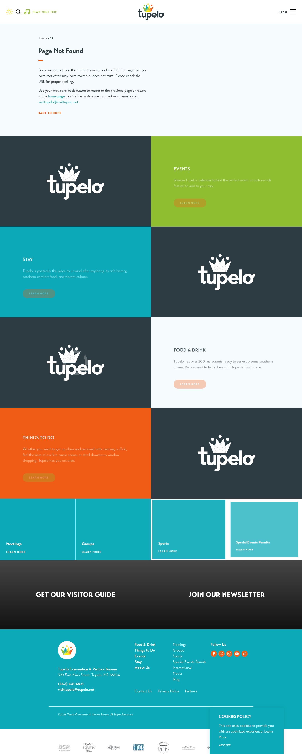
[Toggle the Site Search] (18, 11)
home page (56, 96)
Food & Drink (145, 644)
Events (140, 656)
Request (75, 596)
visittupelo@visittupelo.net (58, 102)
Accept (225, 745)
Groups (178, 650)
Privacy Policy (168, 691)
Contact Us (143, 691)
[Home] (151, 12)
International (182, 667)
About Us (142, 667)
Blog (176, 679)
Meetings (179, 644)
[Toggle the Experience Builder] (42, 12)
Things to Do (145, 650)
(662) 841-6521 (71, 683)
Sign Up (226, 596)
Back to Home (50, 113)
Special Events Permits (189, 661)
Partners (191, 691)
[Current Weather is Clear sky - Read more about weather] (9, 12)
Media (177, 673)
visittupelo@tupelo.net (76, 689)
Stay (138, 661)
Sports (177, 656)
